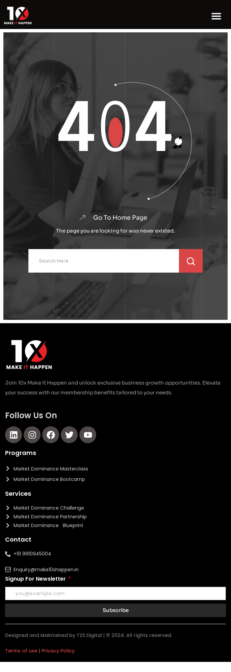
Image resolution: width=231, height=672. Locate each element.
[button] (217, 16)
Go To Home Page (120, 217)
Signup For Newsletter (36, 579)
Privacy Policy (58, 650)
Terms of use (21, 650)
